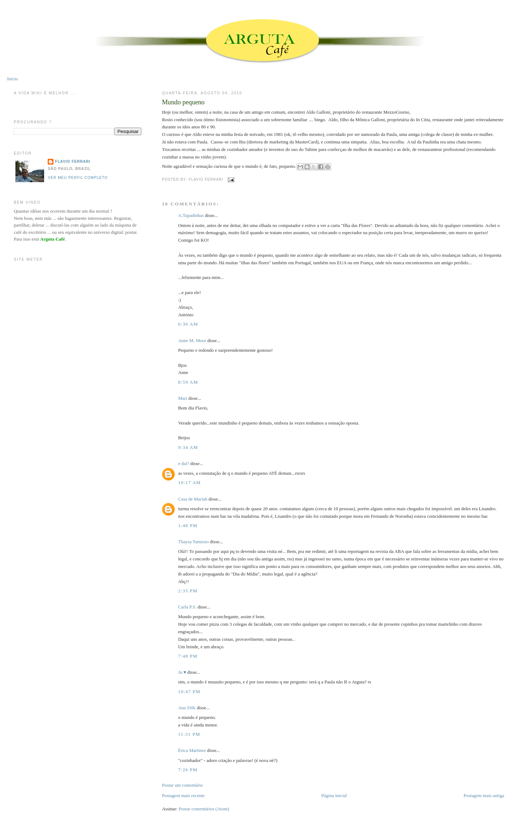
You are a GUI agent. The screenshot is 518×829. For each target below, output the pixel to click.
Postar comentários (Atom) (204, 808)
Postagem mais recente (183, 795)
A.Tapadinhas (191, 215)
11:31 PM (189, 734)
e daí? (183, 463)
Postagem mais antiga (483, 795)
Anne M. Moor (192, 340)
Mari (182, 398)
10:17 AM (189, 482)
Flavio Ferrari (72, 162)
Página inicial (334, 795)
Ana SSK (187, 707)
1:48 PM (187, 525)
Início (12, 78)
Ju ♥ (182, 672)
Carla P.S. (187, 607)
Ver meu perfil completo (78, 178)
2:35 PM (187, 590)
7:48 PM (187, 656)
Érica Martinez (192, 750)
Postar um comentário (182, 785)
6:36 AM (188, 324)
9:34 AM (188, 447)
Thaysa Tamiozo (193, 541)
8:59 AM (188, 382)
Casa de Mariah (192, 499)
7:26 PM (187, 769)
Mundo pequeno (183, 102)
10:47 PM (189, 691)
